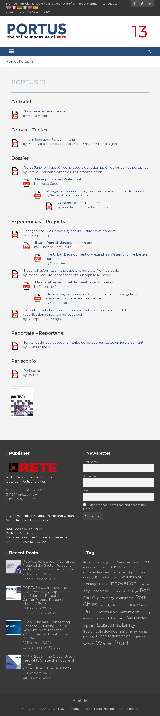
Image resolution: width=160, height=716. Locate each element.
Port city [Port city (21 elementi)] (105, 605)
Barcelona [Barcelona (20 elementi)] (123, 562)
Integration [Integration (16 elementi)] (144, 584)
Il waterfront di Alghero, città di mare (63, 243)
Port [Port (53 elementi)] (145, 590)
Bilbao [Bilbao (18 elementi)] (136, 562)
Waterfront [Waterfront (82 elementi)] (112, 642)
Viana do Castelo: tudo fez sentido (84, 203)
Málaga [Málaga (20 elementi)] (133, 591)
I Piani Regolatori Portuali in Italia (49, 139)
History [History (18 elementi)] (103, 584)
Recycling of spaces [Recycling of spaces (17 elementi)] (94, 618)
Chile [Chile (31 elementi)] (116, 567)
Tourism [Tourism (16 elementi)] (133, 632)
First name (90, 461)
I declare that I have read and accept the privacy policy (114, 506)
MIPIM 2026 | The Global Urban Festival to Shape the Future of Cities (49, 662)
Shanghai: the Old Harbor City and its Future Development (69, 231)
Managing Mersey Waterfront (58, 179)
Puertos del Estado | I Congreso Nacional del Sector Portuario (49, 565)
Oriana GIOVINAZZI (37, 678)
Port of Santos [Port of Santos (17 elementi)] (138, 605)
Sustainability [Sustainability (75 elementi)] (116, 624)
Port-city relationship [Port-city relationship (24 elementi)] (117, 598)
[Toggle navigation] (11, 51)
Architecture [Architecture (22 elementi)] (92, 562)
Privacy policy (127, 709)
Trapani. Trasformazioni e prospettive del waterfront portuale (71, 270)
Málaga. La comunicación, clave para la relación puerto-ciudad (95, 191)
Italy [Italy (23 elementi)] (86, 591)
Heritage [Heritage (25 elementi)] (90, 584)
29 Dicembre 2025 (36, 574)
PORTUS (57, 709)
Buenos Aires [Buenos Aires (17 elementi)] (90, 567)
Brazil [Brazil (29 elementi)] (147, 562)
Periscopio (32, 371)
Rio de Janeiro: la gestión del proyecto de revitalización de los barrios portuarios (86, 167)
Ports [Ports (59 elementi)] (90, 611)
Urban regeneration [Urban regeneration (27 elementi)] (113, 636)
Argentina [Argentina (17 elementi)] (109, 562)
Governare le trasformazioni (45, 111)
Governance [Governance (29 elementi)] (130, 577)
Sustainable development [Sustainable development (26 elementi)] (105, 631)
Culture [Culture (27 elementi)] (118, 572)
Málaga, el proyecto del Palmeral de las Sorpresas (74, 282)
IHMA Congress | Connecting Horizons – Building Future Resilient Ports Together (49, 630)
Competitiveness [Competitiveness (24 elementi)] (96, 572)
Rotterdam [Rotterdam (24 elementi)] (115, 618)
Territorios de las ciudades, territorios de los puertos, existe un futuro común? (83, 342)
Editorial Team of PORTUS (41, 579)
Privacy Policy (79, 709)
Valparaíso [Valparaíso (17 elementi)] (139, 636)
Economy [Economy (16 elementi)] (88, 577)
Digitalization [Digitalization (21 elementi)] (136, 572)
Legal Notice (104, 709)
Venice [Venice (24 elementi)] (88, 644)
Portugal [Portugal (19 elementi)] (146, 612)
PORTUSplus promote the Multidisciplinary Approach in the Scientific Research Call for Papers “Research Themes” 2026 (46, 596)
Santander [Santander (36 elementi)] (136, 617)
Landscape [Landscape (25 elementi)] (100, 591)
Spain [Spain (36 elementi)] (89, 625)
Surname (89, 476)
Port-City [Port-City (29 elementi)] (91, 597)
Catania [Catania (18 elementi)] (104, 567)
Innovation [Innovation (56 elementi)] (122, 583)
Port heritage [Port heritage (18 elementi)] (120, 605)
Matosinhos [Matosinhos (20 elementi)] (118, 591)
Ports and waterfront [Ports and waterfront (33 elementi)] (119, 612)
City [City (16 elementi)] (125, 567)
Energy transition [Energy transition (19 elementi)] (106, 577)
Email (87, 490)
